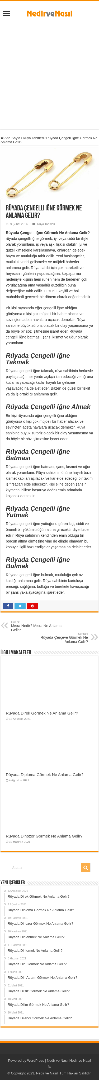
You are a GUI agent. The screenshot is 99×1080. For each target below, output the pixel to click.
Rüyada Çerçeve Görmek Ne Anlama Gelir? (61, 638)
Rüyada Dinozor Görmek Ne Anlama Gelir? (44, 836)
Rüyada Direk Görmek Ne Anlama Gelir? (42, 713)
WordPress (35, 1061)
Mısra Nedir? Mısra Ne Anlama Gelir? (38, 626)
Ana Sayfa (10, 138)
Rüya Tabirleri (33, 138)
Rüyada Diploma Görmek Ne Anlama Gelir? (44, 774)
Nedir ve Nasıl (80, 1061)
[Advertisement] (49, 71)
